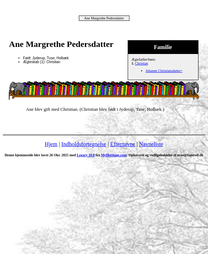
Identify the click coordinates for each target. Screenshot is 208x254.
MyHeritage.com (113, 155)
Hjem (51, 144)
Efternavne (122, 144)
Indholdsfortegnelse (83, 144)
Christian (141, 63)
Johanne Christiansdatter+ (164, 71)
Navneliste (151, 144)
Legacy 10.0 (86, 155)
